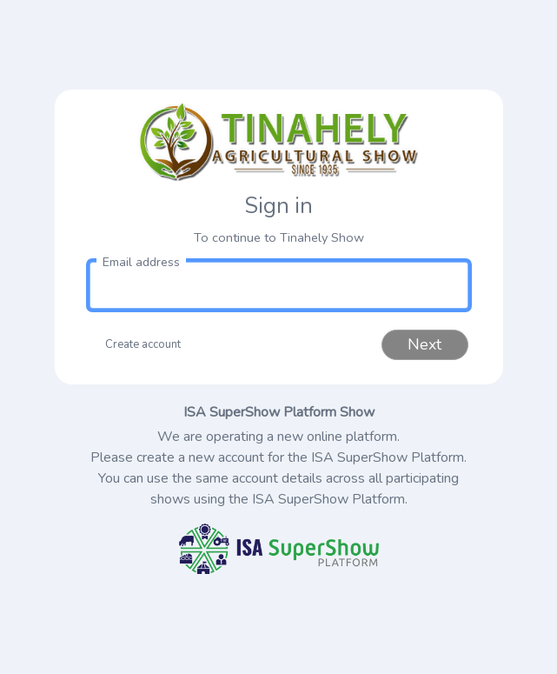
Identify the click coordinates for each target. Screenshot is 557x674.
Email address (141, 262)
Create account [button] (143, 344)
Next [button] (424, 344)
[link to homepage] (279, 142)
